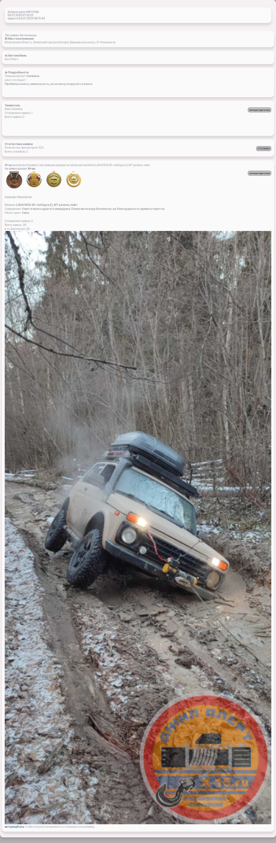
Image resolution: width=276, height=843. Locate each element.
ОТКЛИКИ (264, 148)
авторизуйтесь (15, 826)
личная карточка (259, 109)
